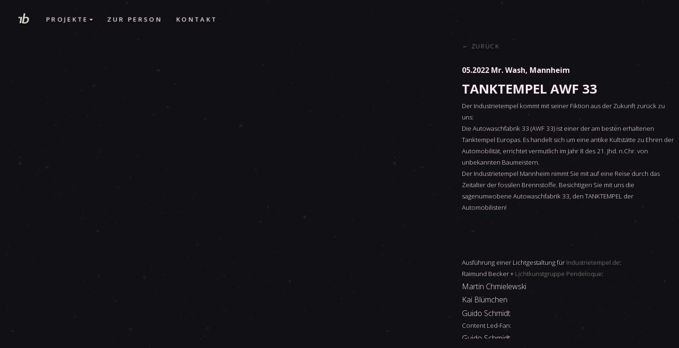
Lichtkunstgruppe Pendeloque (558, 273)
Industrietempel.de (593, 262)
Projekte (69, 19)
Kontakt (196, 19)
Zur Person (134, 19)
